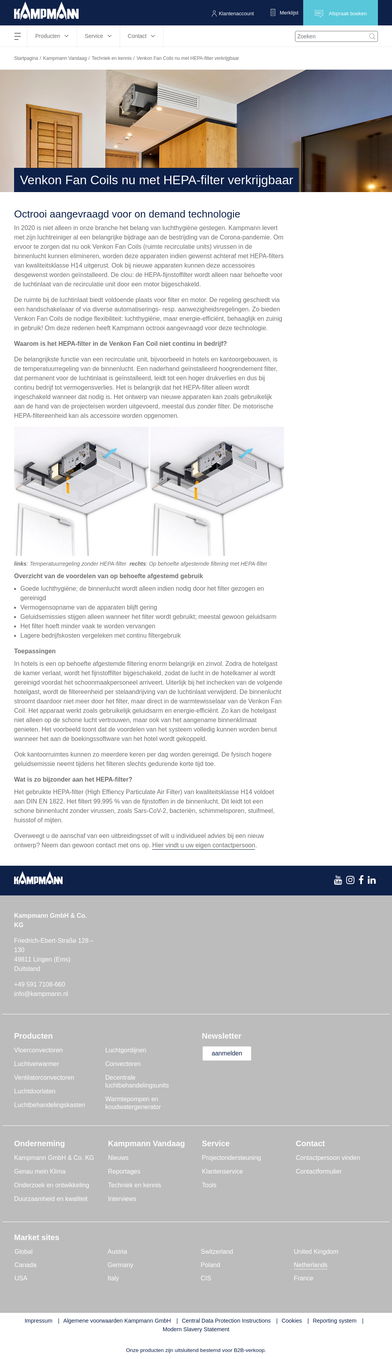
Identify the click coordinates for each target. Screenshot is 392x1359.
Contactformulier (319, 1171)
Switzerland (217, 1251)
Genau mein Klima (40, 1171)
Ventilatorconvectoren (44, 1077)
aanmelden (227, 1053)
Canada (25, 1265)
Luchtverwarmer (36, 1064)
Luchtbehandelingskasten (49, 1105)
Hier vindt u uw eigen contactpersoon (203, 845)
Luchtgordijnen (125, 1050)
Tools (209, 1185)
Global (23, 1251)
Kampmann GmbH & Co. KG (54, 1157)
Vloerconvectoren (38, 1050)
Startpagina (26, 58)
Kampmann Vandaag (65, 58)
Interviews (122, 1198)
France (303, 1278)
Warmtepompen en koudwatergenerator (133, 1103)
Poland (210, 1265)
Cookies (292, 1321)
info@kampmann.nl (41, 993)
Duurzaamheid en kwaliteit (51, 1198)
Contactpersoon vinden (328, 1157)
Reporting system (334, 1321)
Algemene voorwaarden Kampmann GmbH (117, 1321)
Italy (113, 1278)
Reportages (124, 1171)
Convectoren (123, 1064)
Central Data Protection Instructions (226, 1321)
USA (20, 1278)
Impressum (38, 1321)
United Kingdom (316, 1251)
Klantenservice (222, 1171)
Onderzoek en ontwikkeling (51, 1185)
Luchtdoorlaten (35, 1091)
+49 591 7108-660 (39, 984)
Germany (120, 1265)
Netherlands (310, 1265)
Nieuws (118, 1157)
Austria (117, 1251)
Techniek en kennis (111, 58)
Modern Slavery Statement (196, 1329)
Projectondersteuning (231, 1157)
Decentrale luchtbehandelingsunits (137, 1081)
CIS (206, 1278)
